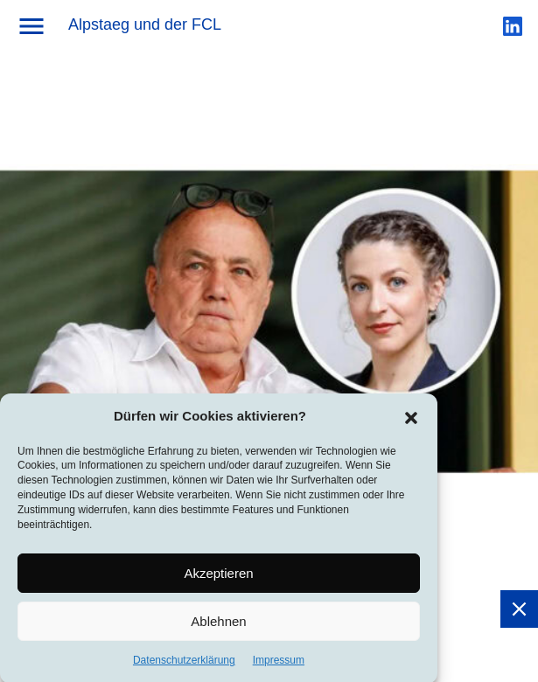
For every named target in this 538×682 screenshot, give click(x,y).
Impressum (278, 664)
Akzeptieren (218, 576)
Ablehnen (218, 624)
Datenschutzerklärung (184, 664)
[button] (411, 420)
